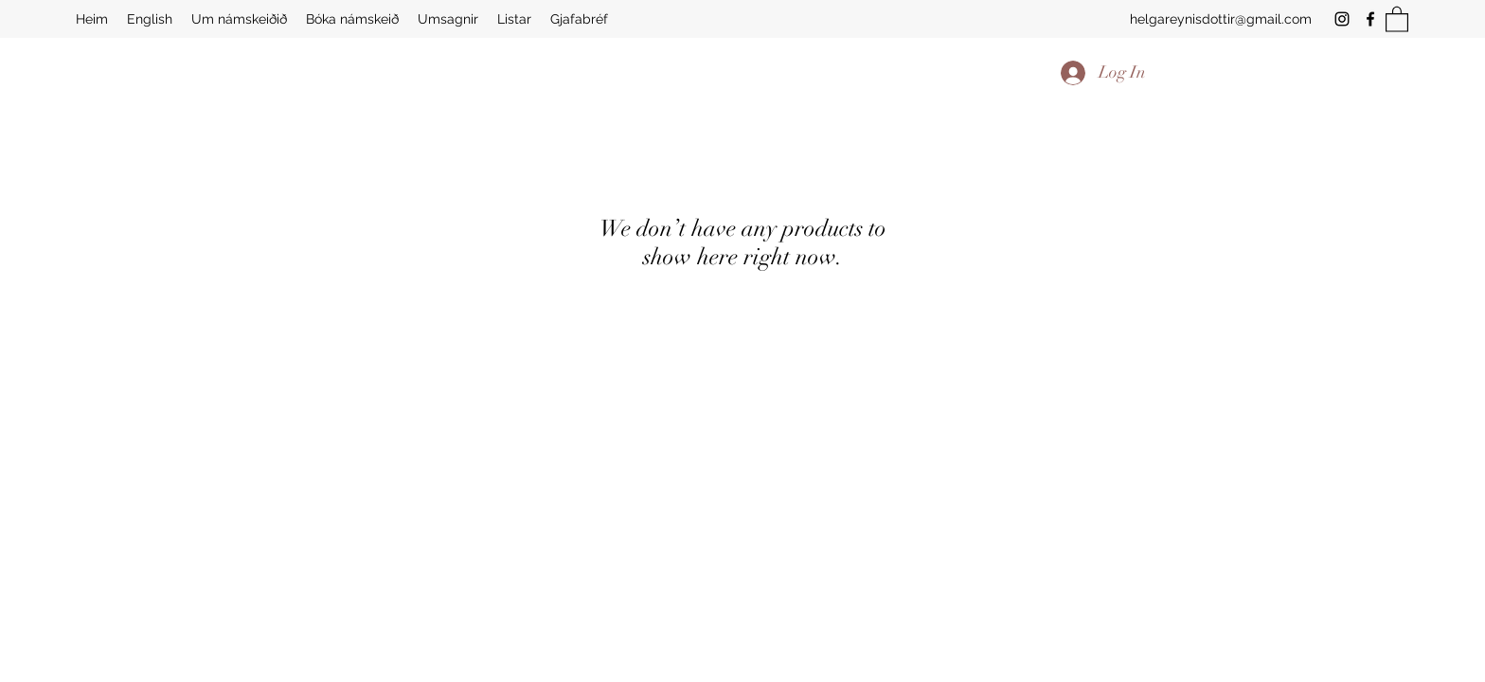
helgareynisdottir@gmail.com (1221, 19)
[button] (1397, 18)
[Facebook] (1370, 18)
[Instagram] (1342, 18)
